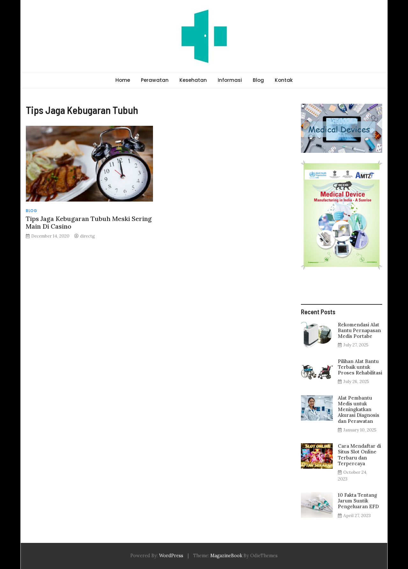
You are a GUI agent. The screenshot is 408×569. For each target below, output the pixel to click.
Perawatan (155, 80)
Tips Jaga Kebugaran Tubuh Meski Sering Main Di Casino (89, 222)
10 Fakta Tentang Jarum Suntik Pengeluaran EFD (358, 500)
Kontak (284, 80)
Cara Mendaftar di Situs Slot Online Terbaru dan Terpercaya (359, 454)
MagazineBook (226, 555)
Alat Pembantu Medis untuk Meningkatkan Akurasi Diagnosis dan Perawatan (358, 409)
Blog (258, 80)
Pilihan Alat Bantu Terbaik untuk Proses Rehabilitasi (360, 367)
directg (87, 236)
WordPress (171, 555)
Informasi (230, 80)
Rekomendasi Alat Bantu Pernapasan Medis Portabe (359, 330)
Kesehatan (193, 80)
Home (122, 80)
